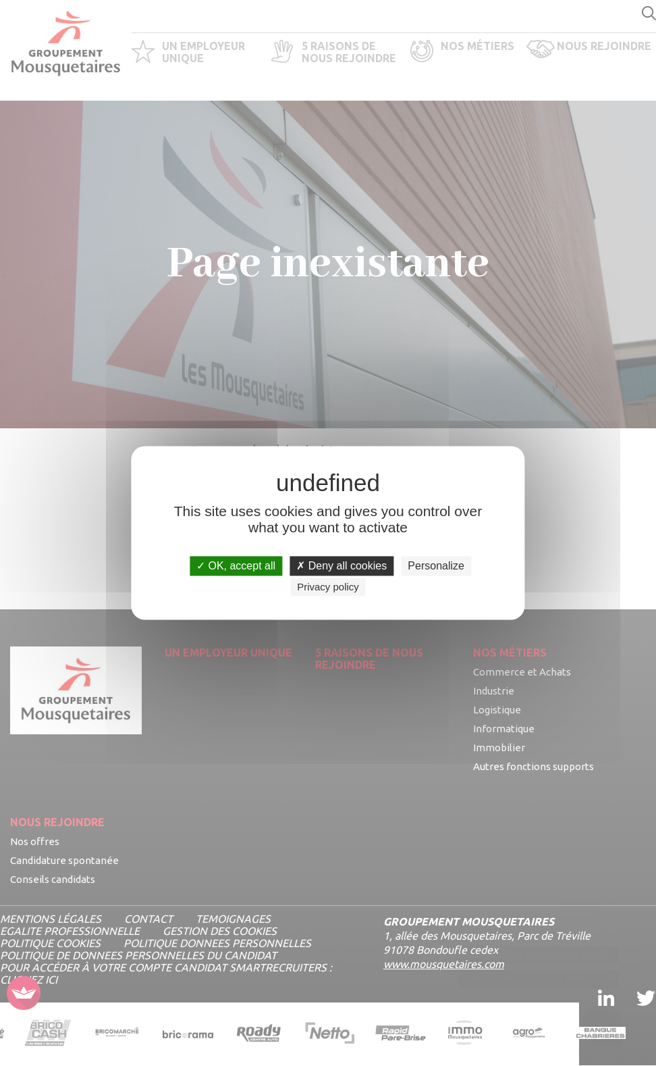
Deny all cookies (341, 566)
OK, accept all (235, 566)
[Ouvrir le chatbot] (602, 1015)
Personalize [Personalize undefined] (436, 566)
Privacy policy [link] (328, 587)
